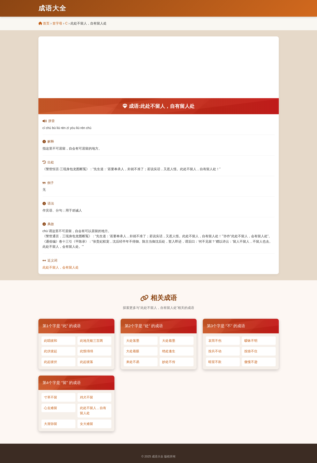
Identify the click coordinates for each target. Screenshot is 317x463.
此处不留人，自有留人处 (93, 410)
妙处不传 (168, 362)
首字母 (57, 23)
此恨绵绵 (86, 351)
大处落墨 (132, 340)
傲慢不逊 (250, 362)
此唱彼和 (50, 340)
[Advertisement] (158, 67)
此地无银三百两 (91, 340)
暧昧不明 (250, 340)
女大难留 (86, 424)
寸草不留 (50, 397)
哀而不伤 (214, 340)
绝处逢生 (168, 351)
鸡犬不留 (86, 397)
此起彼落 (86, 362)
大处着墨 (168, 340)
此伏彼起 (50, 351)
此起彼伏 (50, 362)
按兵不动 (214, 351)
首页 (44, 23)
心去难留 (50, 408)
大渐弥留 (50, 424)
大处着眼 (132, 351)
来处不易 (132, 362)
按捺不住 (250, 351)
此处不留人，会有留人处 (61, 267)
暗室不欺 (214, 362)
